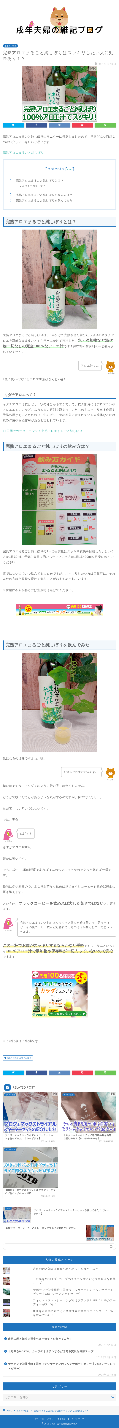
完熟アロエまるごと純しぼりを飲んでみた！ (46, 200)
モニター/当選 (10, 46)
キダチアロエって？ (34, 186)
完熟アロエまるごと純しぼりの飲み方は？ (44, 195)
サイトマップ (78, 1419)
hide (69, 169)
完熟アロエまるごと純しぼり (23, 152)
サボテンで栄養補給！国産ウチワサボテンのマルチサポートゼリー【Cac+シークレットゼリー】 (61, 1366)
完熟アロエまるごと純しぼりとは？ (40, 180)
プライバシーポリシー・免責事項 (50, 1419)
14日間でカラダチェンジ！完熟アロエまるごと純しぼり (42, 430)
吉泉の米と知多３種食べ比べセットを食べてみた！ (67, 1268)
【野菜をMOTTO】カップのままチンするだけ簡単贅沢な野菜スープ (50, 1351)
